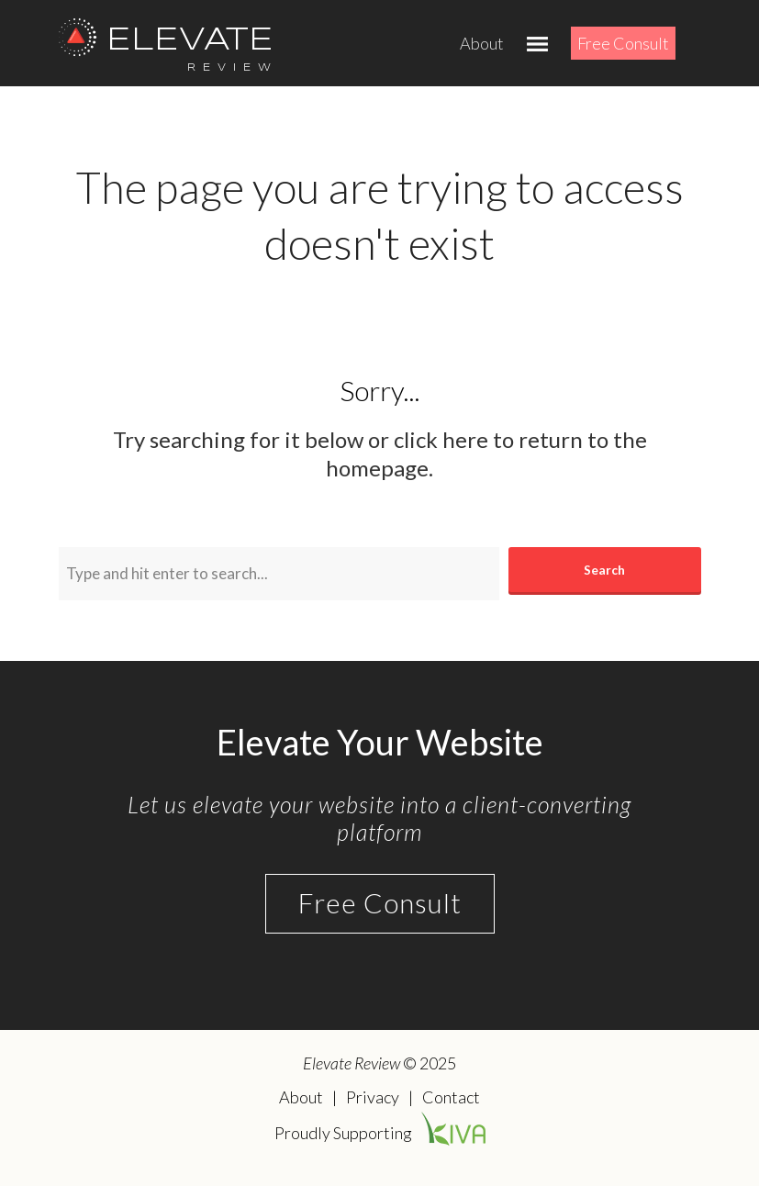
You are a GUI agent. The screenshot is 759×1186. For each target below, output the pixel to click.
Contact (451, 1097)
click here (441, 439)
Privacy (372, 1097)
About (482, 43)
